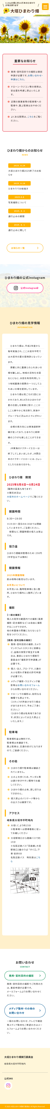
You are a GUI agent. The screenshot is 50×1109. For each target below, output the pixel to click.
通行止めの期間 (16, 216)
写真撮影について (17, 202)
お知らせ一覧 (18, 248)
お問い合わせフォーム (29, 685)
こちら (30, 116)
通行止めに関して (17, 230)
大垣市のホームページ (18, 496)
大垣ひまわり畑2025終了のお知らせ (24, 172)
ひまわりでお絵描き (18, 188)
